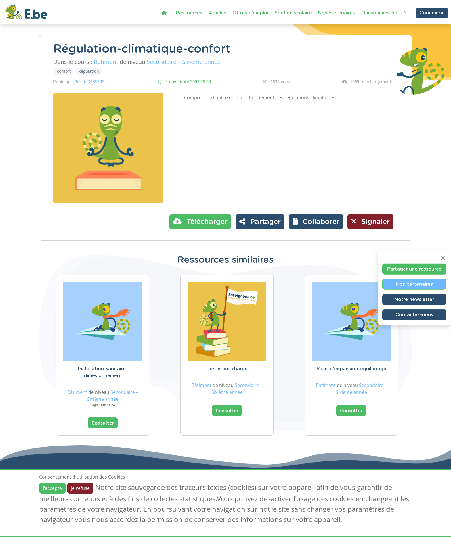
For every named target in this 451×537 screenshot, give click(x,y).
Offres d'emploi (250, 13)
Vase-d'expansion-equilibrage (351, 369)
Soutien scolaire (293, 13)
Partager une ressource (414, 269)
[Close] (442, 257)
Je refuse (80, 488)
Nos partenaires (336, 13)
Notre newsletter (414, 299)
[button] (316, 221)
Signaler (370, 221)
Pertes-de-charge (227, 369)
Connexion (432, 13)
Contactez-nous (414, 314)
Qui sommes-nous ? (384, 13)
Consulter (102, 423)
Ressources (189, 13)
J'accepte (52, 488)
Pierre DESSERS (89, 81)
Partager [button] (260, 221)
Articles (217, 13)
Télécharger (200, 221)
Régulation (88, 71)
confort (64, 71)
